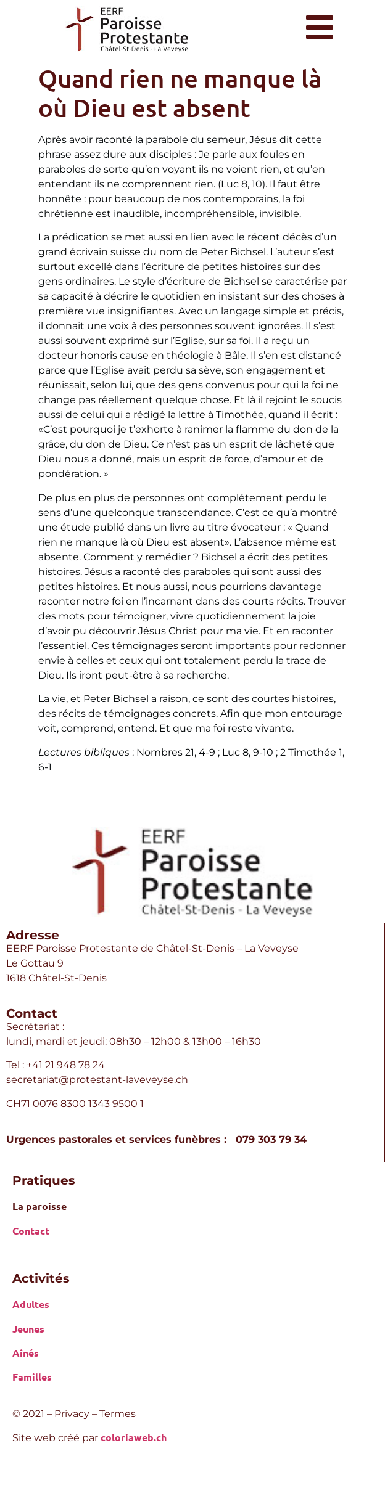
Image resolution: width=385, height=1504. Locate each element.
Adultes (30, 1304)
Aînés (25, 1352)
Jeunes (28, 1328)
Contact (30, 1230)
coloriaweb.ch (134, 1437)
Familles (32, 1376)
